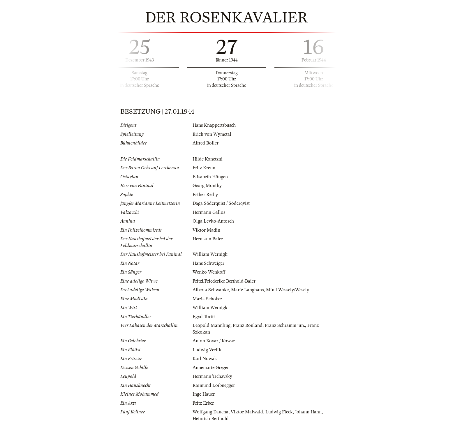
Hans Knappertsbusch (214, 125)
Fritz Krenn (204, 167)
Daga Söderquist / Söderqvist (221, 203)
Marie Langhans (247, 289)
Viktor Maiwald (247, 412)
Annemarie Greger (211, 367)
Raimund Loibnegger (214, 385)
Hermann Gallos (209, 212)
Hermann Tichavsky (212, 376)
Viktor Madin (206, 230)
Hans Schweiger (208, 263)
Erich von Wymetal (212, 134)
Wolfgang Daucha (210, 412)
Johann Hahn (308, 412)
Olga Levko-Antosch (213, 221)
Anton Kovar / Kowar (214, 340)
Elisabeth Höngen (210, 176)
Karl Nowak (205, 358)
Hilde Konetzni (208, 159)
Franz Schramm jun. (285, 325)
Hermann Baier (208, 239)
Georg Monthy (207, 185)
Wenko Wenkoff (209, 272)
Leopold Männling (211, 325)
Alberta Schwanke (211, 289)
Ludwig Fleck (279, 412)
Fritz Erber (203, 403)
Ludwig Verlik (207, 349)
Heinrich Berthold (211, 418)
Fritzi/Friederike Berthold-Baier (224, 281)
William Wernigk (210, 254)
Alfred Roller (205, 143)
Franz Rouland (247, 325)
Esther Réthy (205, 194)
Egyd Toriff (204, 316)
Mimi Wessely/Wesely (287, 289)
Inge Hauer (204, 394)
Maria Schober (207, 299)
